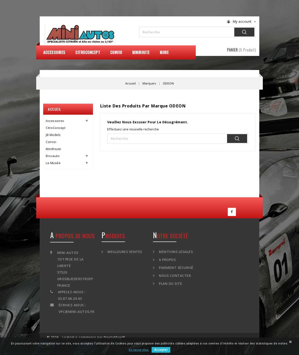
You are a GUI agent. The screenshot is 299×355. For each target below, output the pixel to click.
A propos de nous (72, 234)
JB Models (53, 135)
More (164, 52)
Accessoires (54, 52)
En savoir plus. (139, 349)
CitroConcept (87, 52)
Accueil (54, 109)
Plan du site (170, 282)
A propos (167, 258)
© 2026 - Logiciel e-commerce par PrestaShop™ (86, 336)
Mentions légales (175, 250)
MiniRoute (141, 52)
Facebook (231, 211)
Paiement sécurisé (175, 266)
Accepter (161, 349)
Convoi (116, 52)
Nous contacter (174, 274)
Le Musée (53, 163)
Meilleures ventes (124, 250)
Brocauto (53, 156)
